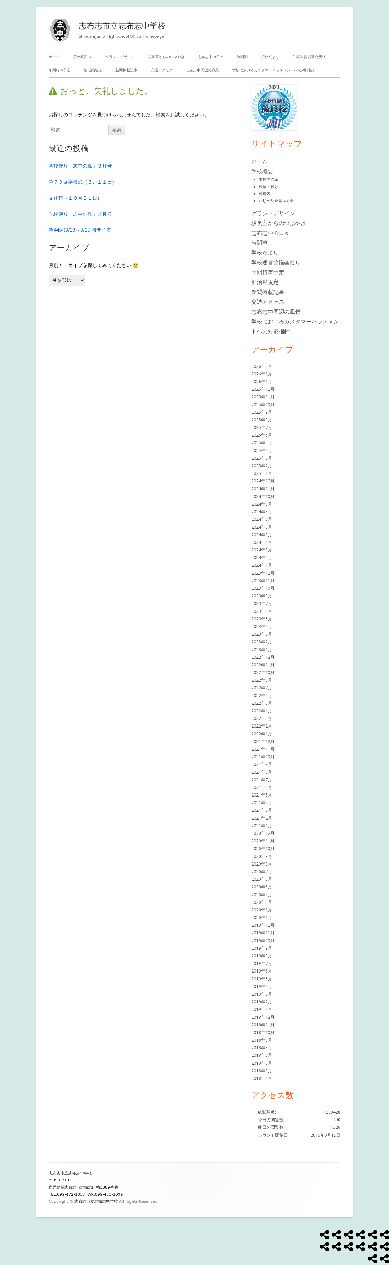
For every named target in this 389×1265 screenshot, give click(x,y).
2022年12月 (262, 657)
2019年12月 (262, 925)
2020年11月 (262, 841)
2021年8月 (261, 772)
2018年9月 (261, 1040)
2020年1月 (261, 917)
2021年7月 (261, 780)
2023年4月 (261, 626)
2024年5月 (261, 534)
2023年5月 (261, 619)
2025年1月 (261, 473)
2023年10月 (262, 588)
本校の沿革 (268, 179)
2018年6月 (261, 1063)
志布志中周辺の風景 (202, 70)
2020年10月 (262, 848)
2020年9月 (261, 856)
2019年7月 (261, 963)
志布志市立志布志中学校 (122, 25)
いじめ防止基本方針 (276, 200)
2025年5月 (261, 442)
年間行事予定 (60, 70)
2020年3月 (261, 902)
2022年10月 (262, 672)
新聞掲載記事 (126, 70)
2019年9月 (261, 948)
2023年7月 (261, 603)
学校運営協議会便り (309, 56)
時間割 (242, 56)
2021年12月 (262, 741)
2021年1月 (261, 825)
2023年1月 (261, 649)
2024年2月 (261, 557)
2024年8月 (261, 511)
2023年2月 (261, 642)
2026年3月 (261, 366)
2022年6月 (261, 695)
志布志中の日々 (210, 56)
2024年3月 (261, 550)
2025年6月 (261, 435)
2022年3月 (261, 718)
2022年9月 (261, 680)
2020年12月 (262, 833)
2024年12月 (262, 481)
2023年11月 (262, 580)
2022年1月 (261, 734)
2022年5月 (261, 703)
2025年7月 (261, 427)
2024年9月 (261, 504)
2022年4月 (261, 711)
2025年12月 (262, 389)
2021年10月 (262, 756)
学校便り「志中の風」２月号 (80, 214)
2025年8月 (261, 420)
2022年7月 (261, 687)
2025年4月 (261, 450)
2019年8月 (261, 956)
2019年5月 (261, 979)
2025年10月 (262, 404)
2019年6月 (261, 971)
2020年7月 (261, 871)
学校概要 (80, 56)
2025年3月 (261, 458)
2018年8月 (261, 1047)
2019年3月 (261, 994)
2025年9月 (261, 412)
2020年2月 (261, 910)
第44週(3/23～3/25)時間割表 (80, 229)
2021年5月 (261, 795)
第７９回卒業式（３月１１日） (83, 181)
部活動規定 (93, 70)
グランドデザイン (120, 56)
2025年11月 (262, 396)
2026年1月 (261, 381)
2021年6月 (261, 787)
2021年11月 (262, 749)
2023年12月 (262, 573)
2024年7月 (261, 519)
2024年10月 (262, 496)
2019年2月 (261, 1001)
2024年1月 (261, 565)
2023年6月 (261, 611)
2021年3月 (261, 810)
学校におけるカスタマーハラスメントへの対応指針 (274, 70)
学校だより (270, 56)
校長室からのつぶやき (166, 56)
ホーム (54, 56)
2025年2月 (261, 465)
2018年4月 (261, 1078)
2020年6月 (261, 879)
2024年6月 (261, 527)
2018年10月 (262, 1032)
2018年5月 (261, 1070)
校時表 (264, 193)
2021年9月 (261, 764)
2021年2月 (261, 818)
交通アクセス (162, 70)
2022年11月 (262, 665)
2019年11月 (262, 932)
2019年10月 (262, 940)
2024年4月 (261, 542)
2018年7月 (261, 1055)
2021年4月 (261, 802)
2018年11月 (262, 1025)
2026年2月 (261, 374)
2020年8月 (261, 864)
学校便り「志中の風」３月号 (80, 165)
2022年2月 (261, 726)
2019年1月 (261, 1009)
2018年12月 (262, 1017)
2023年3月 (261, 634)
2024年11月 (262, 489)
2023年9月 (261, 596)
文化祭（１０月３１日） (75, 198)
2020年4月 (261, 894)
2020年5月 (261, 887)
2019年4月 (261, 986)
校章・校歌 (268, 186)
